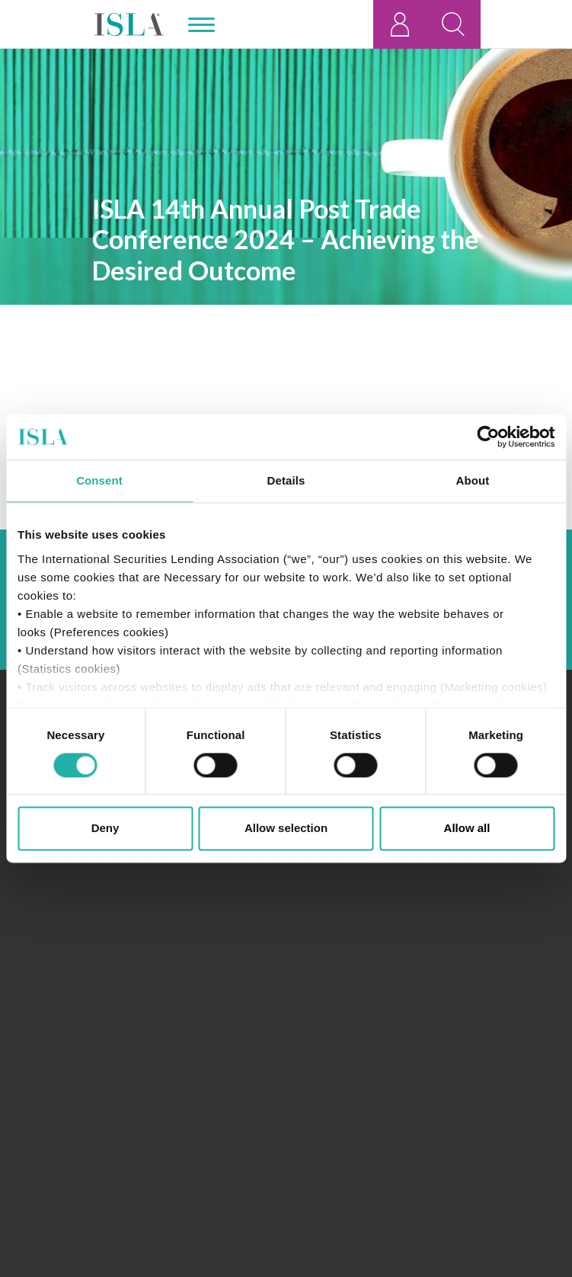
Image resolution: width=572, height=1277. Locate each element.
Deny (105, 828)
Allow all (467, 828)
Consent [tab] (99, 480)
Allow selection (286, 828)
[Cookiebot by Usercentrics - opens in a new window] (487, 436)
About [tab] (473, 480)
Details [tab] (286, 480)
